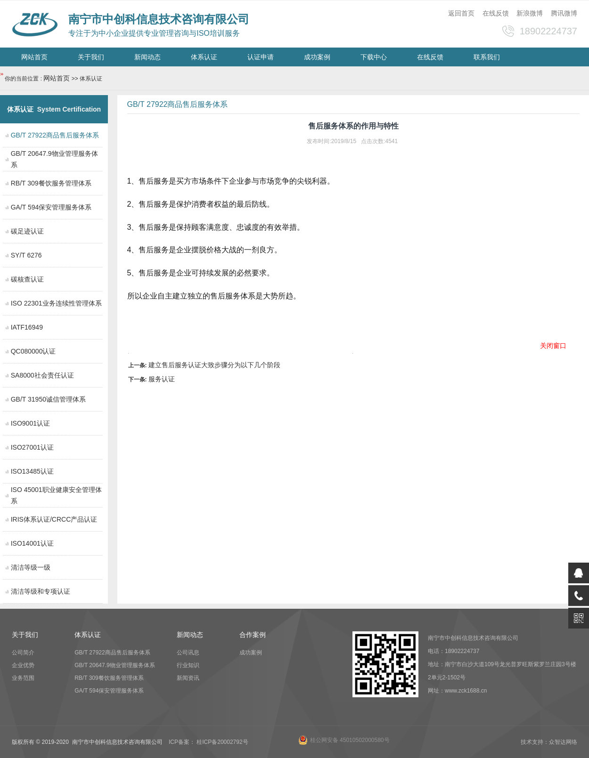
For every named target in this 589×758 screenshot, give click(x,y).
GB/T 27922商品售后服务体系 (112, 652)
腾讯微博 (564, 13)
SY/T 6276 (26, 255)
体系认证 (204, 57)
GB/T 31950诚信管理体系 (48, 399)
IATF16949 (27, 327)
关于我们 (91, 57)
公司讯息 (188, 652)
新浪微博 (529, 13)
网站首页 (34, 57)
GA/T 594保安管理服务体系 (51, 207)
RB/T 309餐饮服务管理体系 (51, 183)
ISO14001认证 (32, 543)
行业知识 (188, 665)
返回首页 (461, 13)
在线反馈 (496, 13)
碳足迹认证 (27, 231)
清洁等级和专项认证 (40, 591)
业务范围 (23, 678)
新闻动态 (147, 57)
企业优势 (23, 665)
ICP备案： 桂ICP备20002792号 (208, 742)
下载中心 (373, 57)
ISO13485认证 (32, 471)
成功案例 (317, 57)
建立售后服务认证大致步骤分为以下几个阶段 (214, 365)
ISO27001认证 (32, 447)
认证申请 (260, 57)
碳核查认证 (27, 279)
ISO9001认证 (30, 423)
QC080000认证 (33, 351)
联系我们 (487, 57)
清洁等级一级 (30, 567)
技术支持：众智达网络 (549, 742)
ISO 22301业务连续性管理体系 (56, 303)
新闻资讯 (188, 678)
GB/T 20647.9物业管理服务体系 (114, 665)
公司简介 (23, 652)
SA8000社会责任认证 (42, 375)
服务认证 (161, 379)
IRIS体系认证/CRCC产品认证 (54, 519)
